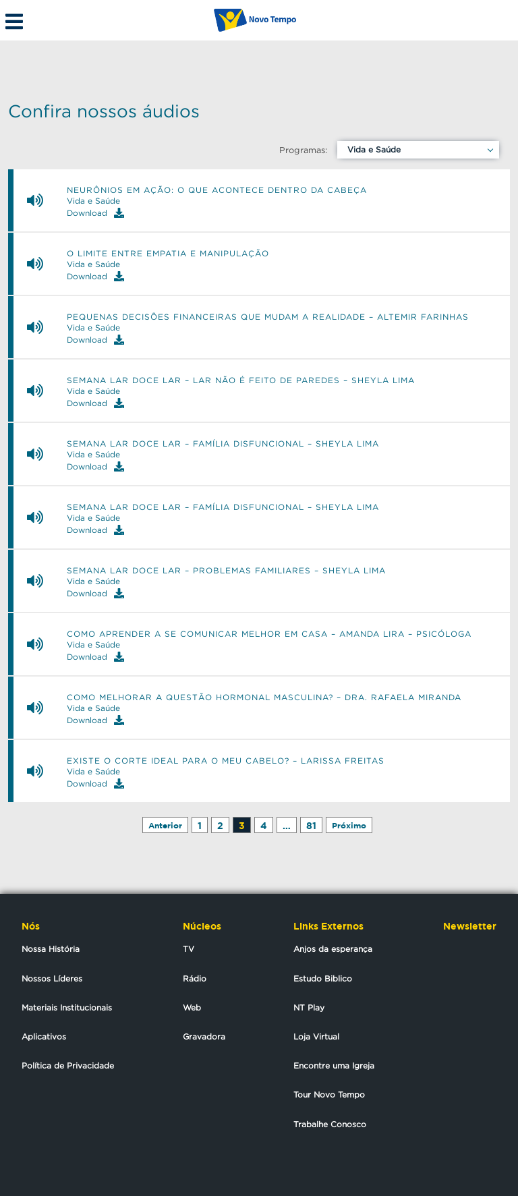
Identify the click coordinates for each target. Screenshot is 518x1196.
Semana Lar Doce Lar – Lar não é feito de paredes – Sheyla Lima (241, 380)
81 (311, 825)
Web (192, 1007)
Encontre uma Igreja (333, 1065)
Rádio (194, 978)
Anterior (165, 825)
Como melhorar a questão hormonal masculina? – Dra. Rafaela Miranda (264, 697)
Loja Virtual (316, 1036)
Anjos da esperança (332, 948)
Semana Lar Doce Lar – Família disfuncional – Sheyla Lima (223, 444)
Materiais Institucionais (67, 1007)
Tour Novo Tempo (329, 1094)
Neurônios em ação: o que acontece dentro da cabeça (217, 190)
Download (95, 213)
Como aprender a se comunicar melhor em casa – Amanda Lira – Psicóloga (269, 634)
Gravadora (204, 1036)
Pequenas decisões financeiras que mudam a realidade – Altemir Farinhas (268, 317)
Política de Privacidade (68, 1065)
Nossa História (51, 948)
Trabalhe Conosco (329, 1124)
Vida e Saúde (374, 149)
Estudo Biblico (322, 978)
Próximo (349, 825)
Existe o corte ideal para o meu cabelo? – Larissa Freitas (225, 761)
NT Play (308, 1007)
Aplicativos (44, 1036)
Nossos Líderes (52, 978)
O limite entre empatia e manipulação (168, 254)
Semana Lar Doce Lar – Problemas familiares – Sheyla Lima (226, 571)
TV (188, 948)
